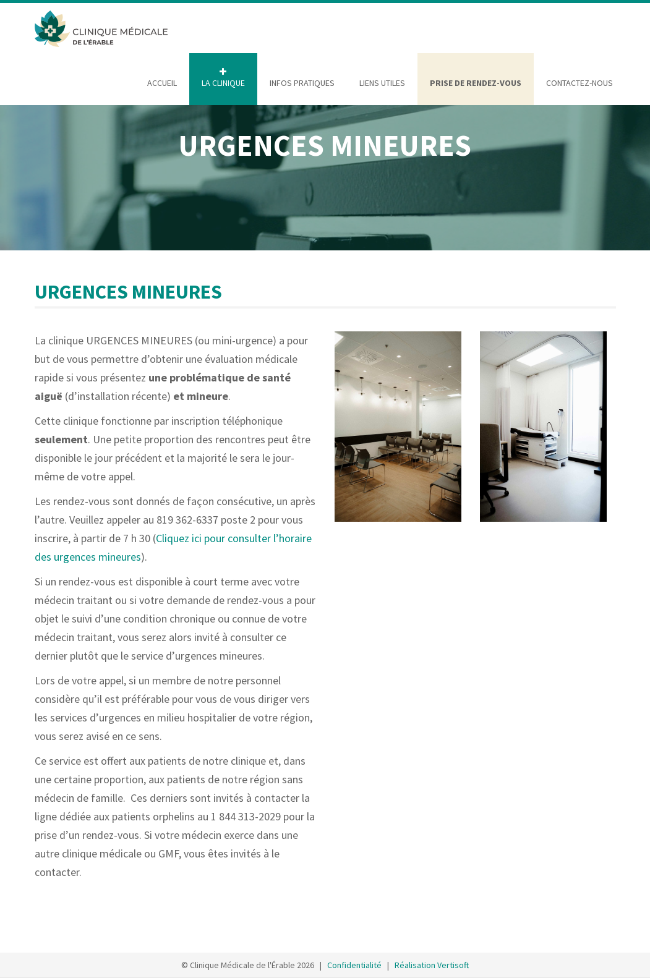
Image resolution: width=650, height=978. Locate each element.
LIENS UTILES (382, 82)
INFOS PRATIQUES (302, 82)
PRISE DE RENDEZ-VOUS (475, 82)
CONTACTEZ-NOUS (579, 82)
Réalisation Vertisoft (432, 965)
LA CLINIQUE (223, 82)
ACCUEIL (162, 82)
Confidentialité (354, 965)
